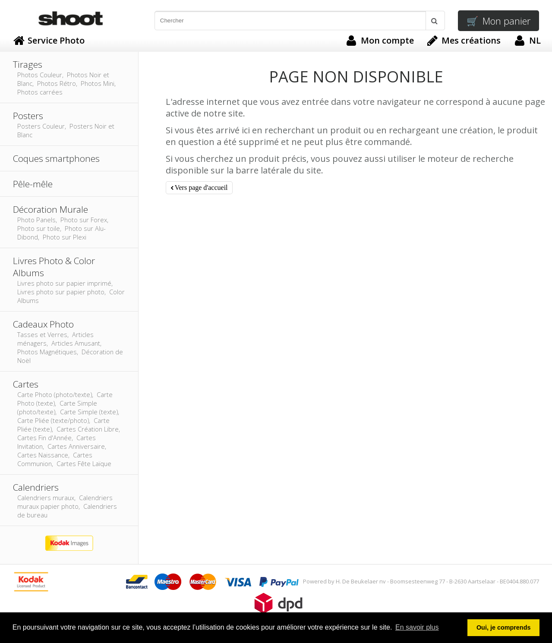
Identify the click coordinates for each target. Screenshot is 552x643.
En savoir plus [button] (417, 627)
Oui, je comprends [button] (503, 627)
